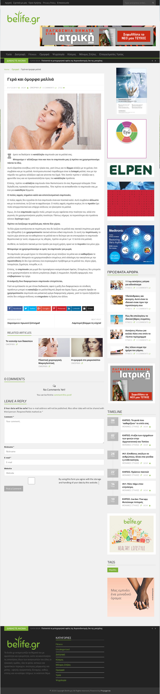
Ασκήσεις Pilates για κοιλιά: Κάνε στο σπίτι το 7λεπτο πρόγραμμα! (138, 333)
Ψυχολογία (58, 54)
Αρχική (8, 2)
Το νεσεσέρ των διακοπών (19, 340)
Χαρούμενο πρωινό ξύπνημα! (23, 322)
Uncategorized (63, 649)
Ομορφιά (44, 54)
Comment (9, 416)
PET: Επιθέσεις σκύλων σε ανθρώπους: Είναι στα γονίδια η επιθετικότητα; (137, 456)
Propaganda (105, 690)
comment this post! (63, 394)
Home (6, 69)
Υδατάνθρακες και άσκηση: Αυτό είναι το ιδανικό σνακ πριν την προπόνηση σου (136, 300)
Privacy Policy (49, 2)
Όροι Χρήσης (35, 2)
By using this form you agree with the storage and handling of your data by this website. (80, 480)
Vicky (23, 87)
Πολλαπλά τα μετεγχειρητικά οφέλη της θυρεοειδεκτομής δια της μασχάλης (71, 60)
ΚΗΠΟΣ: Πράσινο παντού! (135, 471)
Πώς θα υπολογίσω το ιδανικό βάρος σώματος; (137, 317)
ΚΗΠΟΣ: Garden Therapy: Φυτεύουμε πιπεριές (135, 501)
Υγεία (9, 54)
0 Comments (142, 287)
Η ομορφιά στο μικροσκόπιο (85, 359)
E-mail (7, 457)
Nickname (9, 446)
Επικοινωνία (63, 2)
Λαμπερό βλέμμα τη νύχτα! (86, 322)
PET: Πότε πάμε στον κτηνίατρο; (132, 485)
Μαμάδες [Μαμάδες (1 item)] (113, 569)
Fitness (32, 54)
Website (8, 467)
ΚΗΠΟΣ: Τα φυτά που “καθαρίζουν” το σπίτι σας (135, 422)
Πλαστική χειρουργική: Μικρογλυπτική (50, 361)
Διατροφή (20, 54)
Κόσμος (72, 54)
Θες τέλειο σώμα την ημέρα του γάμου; (135, 349)
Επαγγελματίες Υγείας (111, 54)
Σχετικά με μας (20, 2)
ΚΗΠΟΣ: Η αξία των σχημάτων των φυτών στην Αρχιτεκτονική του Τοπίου (137, 438)
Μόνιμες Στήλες (87, 54)
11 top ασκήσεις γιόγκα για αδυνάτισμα (137, 283)
